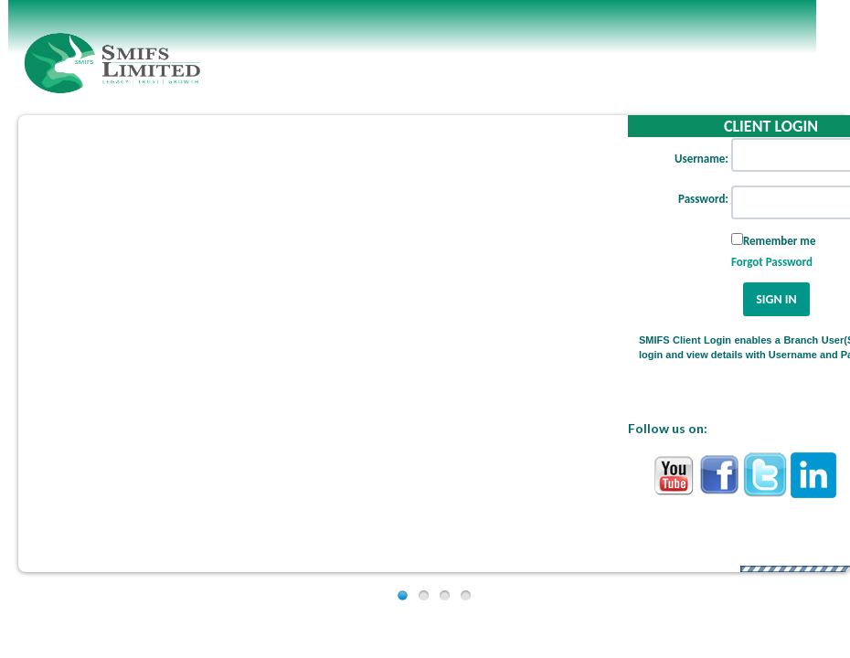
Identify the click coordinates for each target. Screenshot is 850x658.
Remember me (779, 241)
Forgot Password (772, 262)
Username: (701, 158)
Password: (703, 199)
